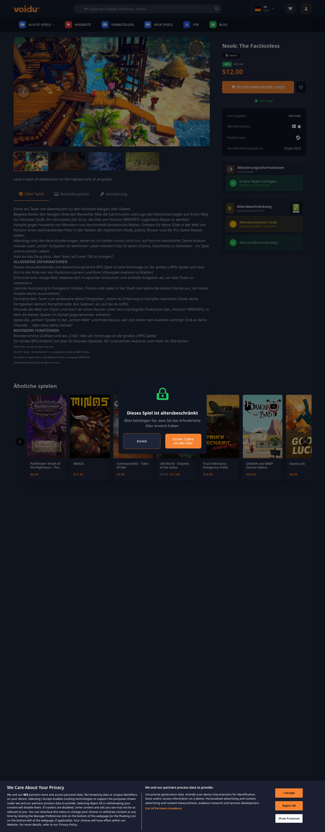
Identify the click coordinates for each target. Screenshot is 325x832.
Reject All (288, 806)
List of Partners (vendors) (163, 808)
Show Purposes (289, 818)
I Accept (289, 793)
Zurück (142, 441)
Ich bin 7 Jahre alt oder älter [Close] (183, 441)
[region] (162, 806)
